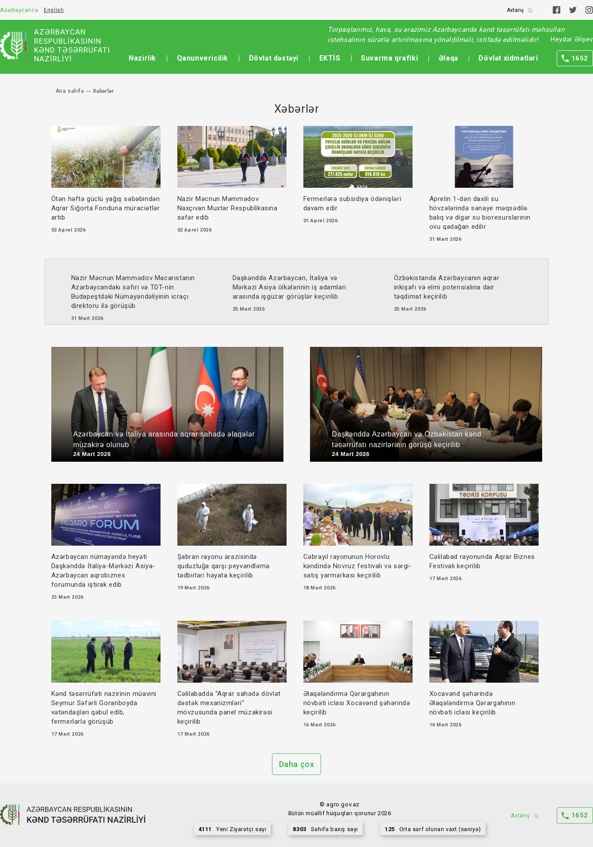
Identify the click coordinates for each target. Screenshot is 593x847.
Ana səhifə (70, 91)
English (54, 10)
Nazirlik (142, 58)
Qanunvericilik (202, 58)
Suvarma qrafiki (389, 58)
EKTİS (329, 58)
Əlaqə (448, 58)
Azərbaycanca (19, 10)
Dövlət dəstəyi (273, 58)
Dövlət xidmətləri (508, 58)
